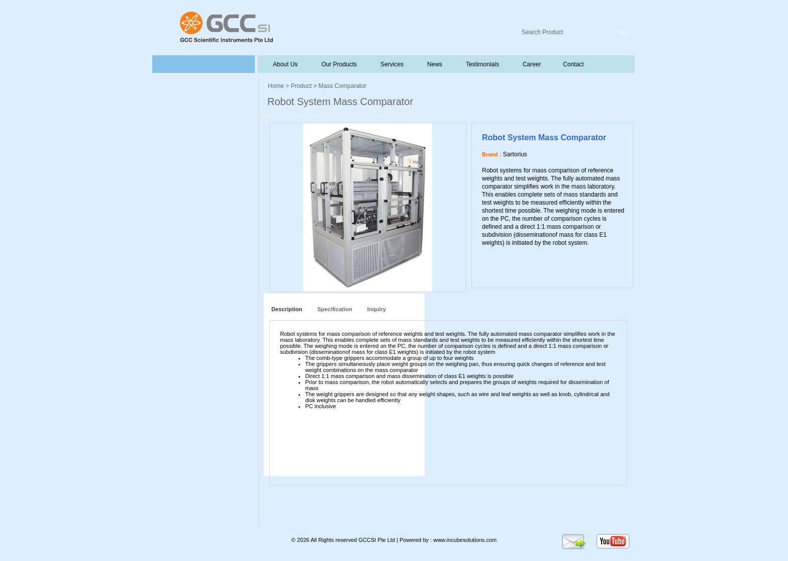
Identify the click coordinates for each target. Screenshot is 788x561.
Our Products (339, 64)
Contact (572, 64)
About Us (285, 64)
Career (531, 64)
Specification (334, 309)
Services (391, 64)
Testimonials (481, 64)
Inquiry (376, 309)
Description (285, 309)
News (434, 64)
